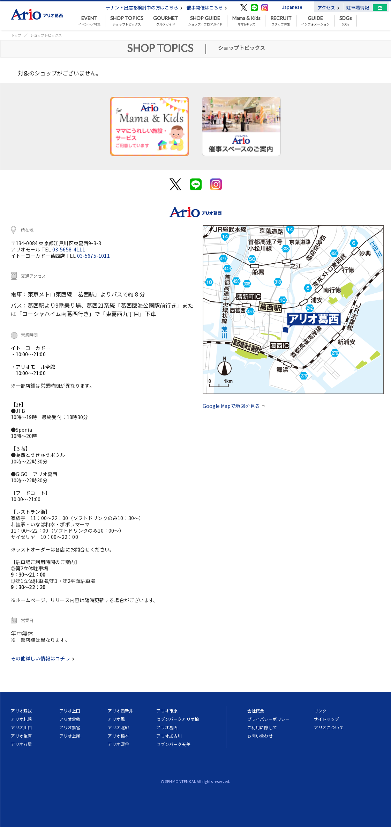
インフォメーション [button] (315, 21)
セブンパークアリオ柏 (177, 719)
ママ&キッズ (246, 21)
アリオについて (329, 727)
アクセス (328, 7)
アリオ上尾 (70, 736)
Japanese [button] (292, 6)
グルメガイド (165, 21)
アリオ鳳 (116, 719)
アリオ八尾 (21, 744)
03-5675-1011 (93, 255)
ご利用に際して (262, 727)
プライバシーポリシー (268, 719)
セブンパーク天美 (173, 744)
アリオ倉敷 (70, 719)
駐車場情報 (357, 7)
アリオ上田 (70, 710)
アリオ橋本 (118, 736)
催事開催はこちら (207, 7)
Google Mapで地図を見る (233, 405)
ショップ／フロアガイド (205, 21)
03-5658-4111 (68, 249)
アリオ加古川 (169, 736)
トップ (16, 35)
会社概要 (255, 710)
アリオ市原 (167, 710)
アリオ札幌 (21, 719)
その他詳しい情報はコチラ (42, 658)
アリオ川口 (21, 727)
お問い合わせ (260, 736)
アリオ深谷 (118, 744)
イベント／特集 (89, 21)
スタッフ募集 (281, 21)
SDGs (345, 21)
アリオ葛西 (167, 727)
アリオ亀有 (21, 736)
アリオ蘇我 (21, 710)
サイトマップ (326, 719)
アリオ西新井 (120, 710)
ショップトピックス (126, 21)
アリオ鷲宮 (70, 727)
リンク (320, 710)
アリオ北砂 (118, 727)
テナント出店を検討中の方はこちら (144, 7)
